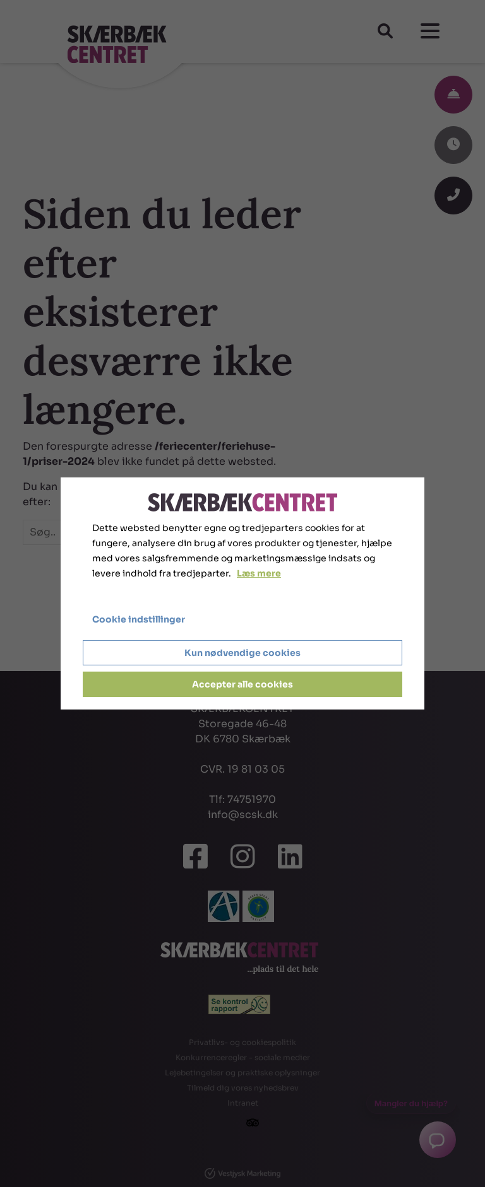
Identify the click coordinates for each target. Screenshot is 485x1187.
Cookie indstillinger (138, 619)
